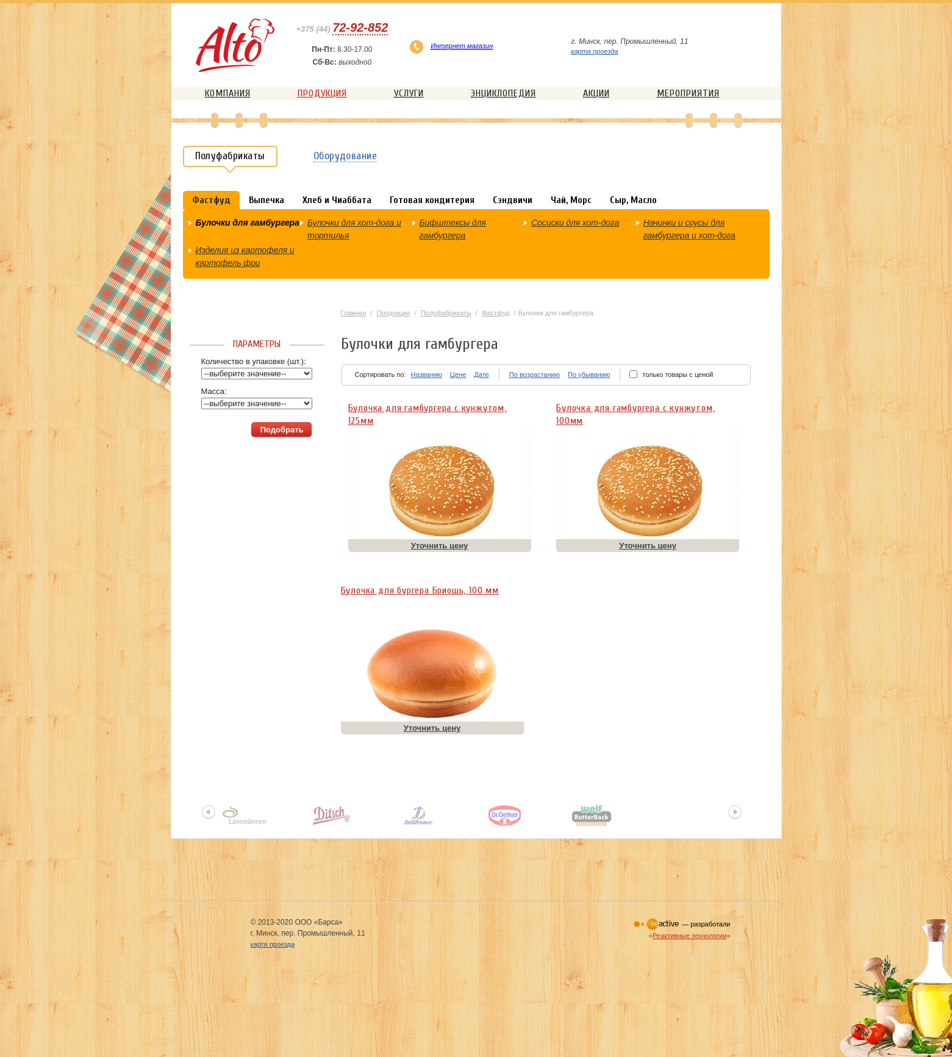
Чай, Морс (571, 200)
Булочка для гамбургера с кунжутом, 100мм (635, 412)
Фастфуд (496, 313)
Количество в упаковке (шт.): (253, 361)
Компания (228, 93)
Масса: (214, 391)
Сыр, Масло (633, 200)
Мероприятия (688, 93)
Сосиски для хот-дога (575, 223)
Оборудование (345, 156)
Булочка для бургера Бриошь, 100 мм (420, 590)
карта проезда (594, 51)
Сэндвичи (512, 200)
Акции (596, 93)
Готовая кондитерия (432, 200)
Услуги (409, 93)
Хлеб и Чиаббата (336, 200)
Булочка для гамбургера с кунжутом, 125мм (427, 412)
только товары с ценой (677, 374)
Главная (354, 313)
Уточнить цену (439, 545)
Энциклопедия (503, 93)
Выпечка (266, 200)
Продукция (322, 93)
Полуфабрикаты (446, 313)
